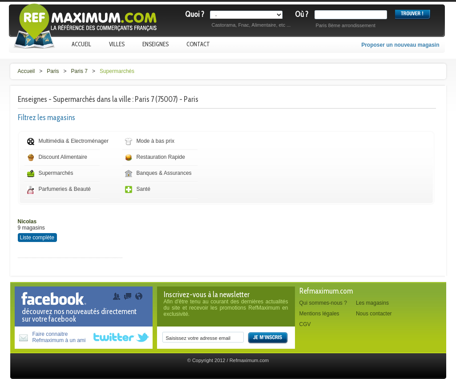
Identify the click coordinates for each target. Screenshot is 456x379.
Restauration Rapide (161, 157)
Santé (143, 189)
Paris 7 (79, 71)
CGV (305, 324)
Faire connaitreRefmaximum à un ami (59, 337)
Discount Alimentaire (63, 157)
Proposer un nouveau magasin (400, 45)
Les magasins (372, 303)
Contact (198, 44)
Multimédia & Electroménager (74, 141)
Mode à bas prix (155, 141)
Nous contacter (374, 313)
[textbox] (353, 14)
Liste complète (37, 237)
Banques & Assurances (164, 173)
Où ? (301, 14)
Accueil (81, 44)
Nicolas (27, 221)
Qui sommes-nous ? (323, 303)
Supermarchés (117, 71)
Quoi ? (194, 14)
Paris (53, 71)
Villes (117, 44)
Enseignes (155, 44)
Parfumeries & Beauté (65, 189)
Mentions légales (319, 313)
